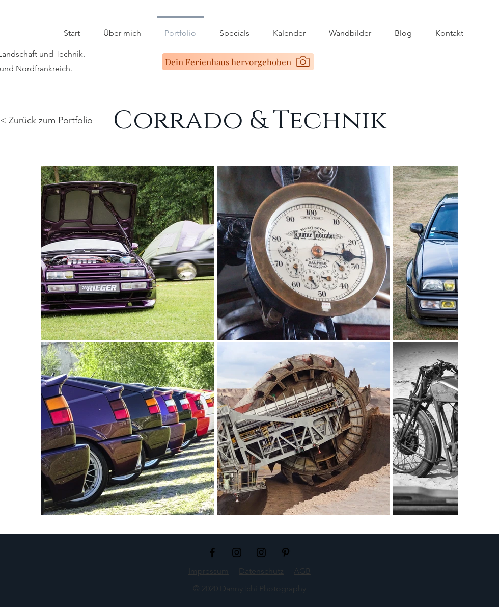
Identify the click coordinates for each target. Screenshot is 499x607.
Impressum (208, 571)
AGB (302, 571)
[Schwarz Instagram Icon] (237, 552)
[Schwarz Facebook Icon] (212, 552)
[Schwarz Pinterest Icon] (286, 552)
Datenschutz (261, 571)
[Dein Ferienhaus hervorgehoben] (238, 61)
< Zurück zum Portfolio (46, 120)
